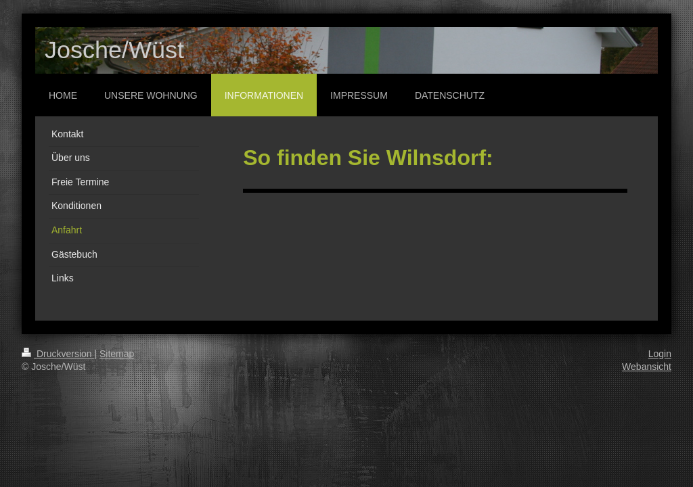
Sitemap (116, 353)
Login (659, 353)
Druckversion (58, 353)
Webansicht (646, 366)
